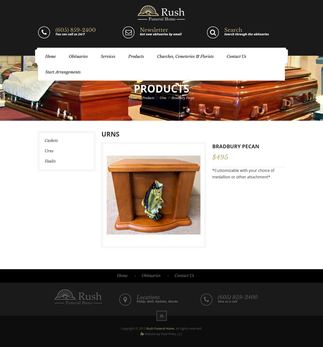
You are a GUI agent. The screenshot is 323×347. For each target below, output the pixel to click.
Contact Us (236, 56)
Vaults (50, 161)
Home (50, 56)
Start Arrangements (63, 72)
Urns (163, 98)
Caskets (51, 140)
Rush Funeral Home (160, 328)
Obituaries (78, 56)
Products (136, 56)
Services (108, 56)
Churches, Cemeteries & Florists (185, 56)
